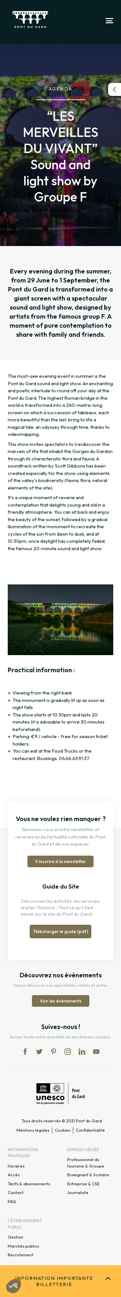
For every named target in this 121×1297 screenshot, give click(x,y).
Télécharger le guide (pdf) (60, 931)
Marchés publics (23, 1246)
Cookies (62, 1130)
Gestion (15, 1237)
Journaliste (77, 1192)
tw (39, 1051)
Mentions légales (32, 1130)
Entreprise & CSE (83, 1183)
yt (96, 1051)
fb (25, 1051)
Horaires (16, 1165)
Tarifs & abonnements (29, 1183)
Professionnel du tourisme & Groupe (85, 1162)
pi (53, 1051)
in (68, 1051)
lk (82, 1051)
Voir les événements (61, 1001)
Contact (16, 1192)
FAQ (12, 1201)
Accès (14, 1174)
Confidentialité (90, 1130)
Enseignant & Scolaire (88, 1174)
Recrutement (20, 1254)
